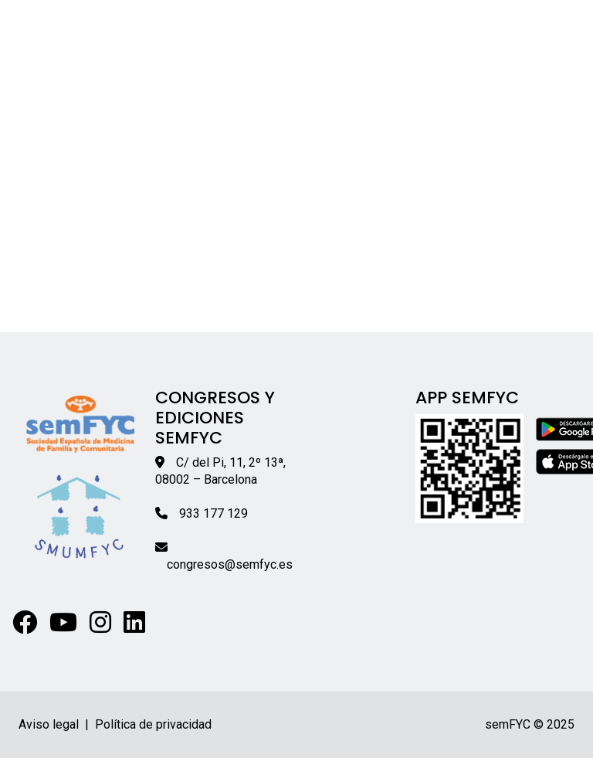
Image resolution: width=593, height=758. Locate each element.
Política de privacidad (153, 724)
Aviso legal (49, 724)
